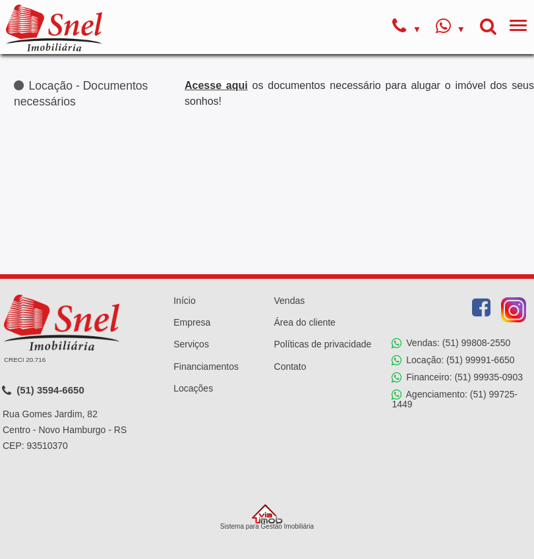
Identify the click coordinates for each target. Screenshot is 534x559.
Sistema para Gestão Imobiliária (267, 517)
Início (184, 300)
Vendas (289, 300)
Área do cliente (305, 322)
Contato (290, 366)
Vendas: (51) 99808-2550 (451, 343)
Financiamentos (206, 366)
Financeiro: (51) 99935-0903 (457, 378)
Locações (193, 388)
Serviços (191, 344)
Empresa (191, 322)
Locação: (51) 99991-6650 (453, 361)
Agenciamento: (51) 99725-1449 (455, 399)
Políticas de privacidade (323, 344)
